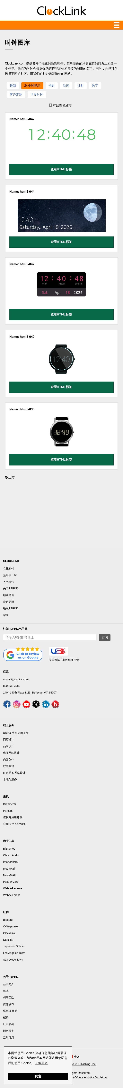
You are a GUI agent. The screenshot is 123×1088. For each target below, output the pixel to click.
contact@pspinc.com (16, 679)
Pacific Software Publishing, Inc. (76, 1064)
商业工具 (8, 841)
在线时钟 (8, 568)
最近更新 (8, 601)
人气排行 (8, 582)
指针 (51, 85)
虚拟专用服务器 (12, 817)
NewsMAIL (9, 875)
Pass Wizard (11, 881)
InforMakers (10, 861)
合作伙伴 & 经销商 (14, 823)
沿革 (6, 991)
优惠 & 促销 (10, 1010)
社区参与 (8, 1024)
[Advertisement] (61, 515)
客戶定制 (16, 94)
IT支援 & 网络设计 (14, 772)
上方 (10, 477)
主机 (6, 796)
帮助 (6, 615)
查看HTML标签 (61, 169)
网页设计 (8, 739)
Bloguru (8, 919)
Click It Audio (11, 855)
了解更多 (41, 1063)
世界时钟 (37, 94)
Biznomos (9, 848)
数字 (95, 85)
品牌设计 (8, 746)
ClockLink (9, 933)
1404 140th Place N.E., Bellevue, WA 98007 (30, 692)
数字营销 (8, 766)
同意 (38, 1076)
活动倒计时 (10, 575)
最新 (13, 85)
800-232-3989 (11, 685)
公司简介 (8, 984)
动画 (66, 85)
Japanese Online (13, 946)
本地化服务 (10, 779)
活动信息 (8, 1037)
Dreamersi (9, 804)
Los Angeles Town (14, 952)
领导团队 (8, 997)
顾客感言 (8, 595)
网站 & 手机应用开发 (15, 732)
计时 (80, 85)
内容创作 (8, 759)
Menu (61, 25)
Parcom (8, 810)
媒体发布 (8, 1004)
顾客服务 (8, 1030)
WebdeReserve (12, 888)
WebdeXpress (11, 895)
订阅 (105, 637)
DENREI (8, 939)
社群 (6, 912)
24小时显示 (32, 85)
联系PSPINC (11, 608)
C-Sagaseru (10, 926)
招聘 (6, 1017)
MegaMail (9, 868)
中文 (77, 1056)
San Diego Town (13, 959)
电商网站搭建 (11, 752)
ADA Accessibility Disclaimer (90, 1077)
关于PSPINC (11, 588)
